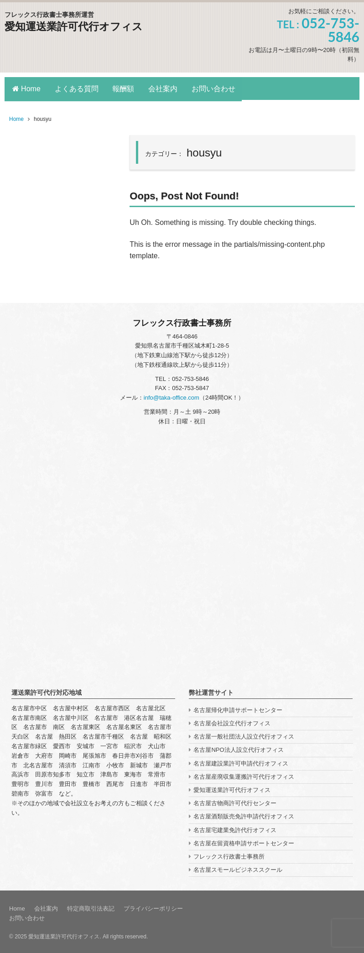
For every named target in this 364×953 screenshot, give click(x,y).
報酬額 (125, 88)
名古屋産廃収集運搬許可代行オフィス (243, 774)
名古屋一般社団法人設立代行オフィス (243, 735)
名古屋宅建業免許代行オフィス (234, 828)
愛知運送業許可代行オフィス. (64, 935)
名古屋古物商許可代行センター (234, 801)
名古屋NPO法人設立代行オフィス (238, 748)
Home (26, 88)
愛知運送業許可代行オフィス (77, 26)
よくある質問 (77, 88)
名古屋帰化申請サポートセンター (237, 708)
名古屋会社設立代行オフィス (231, 721)
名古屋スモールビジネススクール (237, 867)
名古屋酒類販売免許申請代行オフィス (243, 815)
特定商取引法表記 (90, 907)
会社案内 (166, 88)
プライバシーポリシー (153, 907)
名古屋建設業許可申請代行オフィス (240, 761)
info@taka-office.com (171, 396)
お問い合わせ (218, 88)
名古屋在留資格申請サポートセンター (243, 841)
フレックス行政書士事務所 (229, 854)
